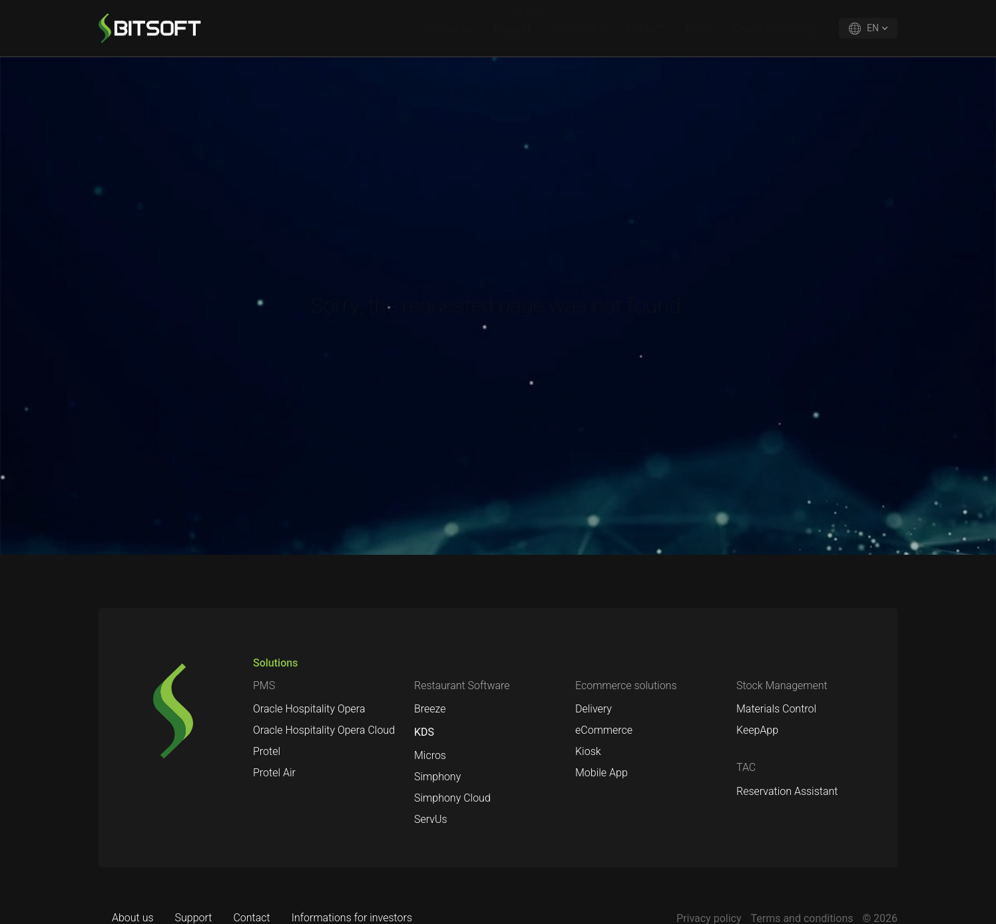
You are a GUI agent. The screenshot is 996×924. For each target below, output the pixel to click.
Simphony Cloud (452, 798)
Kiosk (588, 751)
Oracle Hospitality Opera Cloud (324, 730)
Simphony (437, 776)
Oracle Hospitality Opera (309, 708)
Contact (645, 28)
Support (512, 28)
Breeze (430, 708)
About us (452, 28)
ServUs (430, 819)
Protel (266, 751)
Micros (430, 755)
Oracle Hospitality (774, 28)
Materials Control (776, 708)
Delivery (593, 708)
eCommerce (603, 730)
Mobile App (601, 772)
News (698, 28)
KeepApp (757, 730)
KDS (424, 732)
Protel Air (274, 772)
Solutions (574, 28)
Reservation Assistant (787, 791)
